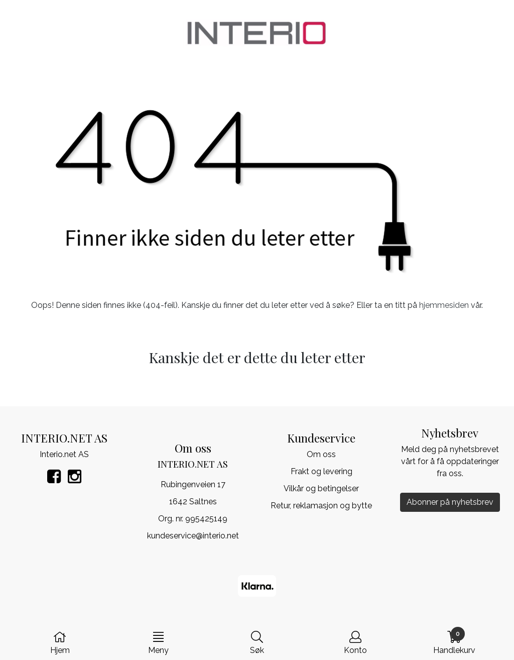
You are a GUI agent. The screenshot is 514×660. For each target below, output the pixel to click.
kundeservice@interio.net (193, 535)
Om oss (321, 454)
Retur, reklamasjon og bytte (321, 505)
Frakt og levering (321, 471)
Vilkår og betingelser (321, 488)
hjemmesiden (444, 305)
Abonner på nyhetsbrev (450, 502)
